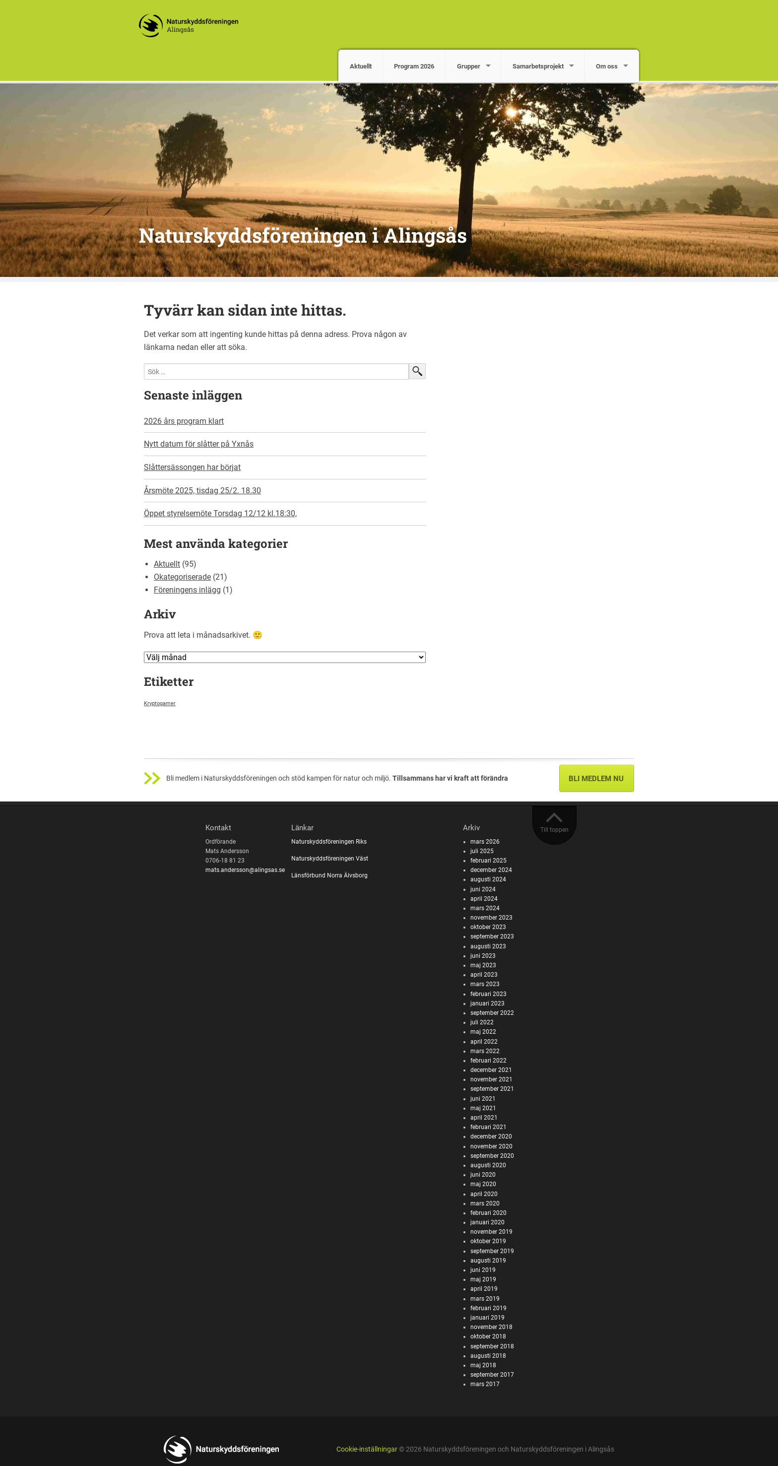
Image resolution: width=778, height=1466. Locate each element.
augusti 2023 (488, 946)
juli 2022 (482, 1022)
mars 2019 (485, 1298)
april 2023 (484, 974)
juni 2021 (483, 1098)
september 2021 (492, 1088)
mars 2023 (485, 984)
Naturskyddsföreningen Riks (329, 841)
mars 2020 (485, 1203)
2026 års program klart (184, 421)
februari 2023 (488, 994)
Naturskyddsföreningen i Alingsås (303, 235)
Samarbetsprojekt (538, 66)
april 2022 (484, 1041)
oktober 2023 (488, 927)
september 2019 (492, 1251)
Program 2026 (414, 66)
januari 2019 (487, 1317)
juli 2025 (482, 851)
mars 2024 (485, 908)
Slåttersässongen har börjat (192, 467)
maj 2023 (483, 965)
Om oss (607, 66)
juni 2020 (483, 1174)
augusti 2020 (488, 1165)
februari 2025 (488, 860)
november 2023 (491, 917)
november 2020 (491, 1146)
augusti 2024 (488, 879)
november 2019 (491, 1231)
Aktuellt (361, 66)
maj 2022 (483, 1031)
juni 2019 (483, 1269)
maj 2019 (483, 1279)
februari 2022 (488, 1060)
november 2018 (491, 1327)
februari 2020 (488, 1212)
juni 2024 (483, 889)
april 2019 (484, 1288)
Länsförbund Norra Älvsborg (329, 875)
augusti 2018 (488, 1355)
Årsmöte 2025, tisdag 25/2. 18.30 (202, 490)
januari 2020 (487, 1222)
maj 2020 (483, 1184)
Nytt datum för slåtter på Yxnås (199, 444)
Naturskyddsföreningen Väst (329, 858)
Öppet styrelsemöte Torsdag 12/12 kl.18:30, (220, 513)
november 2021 (491, 1079)
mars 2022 (485, 1051)
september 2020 (492, 1155)
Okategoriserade (182, 577)
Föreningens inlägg (187, 590)
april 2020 (484, 1194)
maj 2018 (483, 1365)
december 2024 (491, 869)
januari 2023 (487, 1003)
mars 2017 (485, 1384)
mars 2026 (485, 841)
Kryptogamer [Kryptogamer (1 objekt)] (160, 703)
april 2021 (484, 1117)
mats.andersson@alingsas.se (245, 869)
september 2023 (492, 936)
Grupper (468, 66)
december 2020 (491, 1136)
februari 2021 (488, 1127)
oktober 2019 (488, 1241)
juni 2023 (483, 955)
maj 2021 (483, 1108)
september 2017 (492, 1374)
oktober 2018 (488, 1336)
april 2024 (484, 898)
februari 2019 (488, 1308)
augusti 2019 (488, 1260)
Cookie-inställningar (366, 1449)
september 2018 (492, 1346)
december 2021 (491, 1069)
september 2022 (492, 1012)
